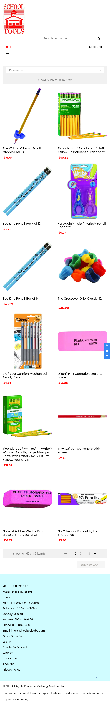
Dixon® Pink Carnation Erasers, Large (80, 376)
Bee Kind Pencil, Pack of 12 (22, 223)
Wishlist (8, 653)
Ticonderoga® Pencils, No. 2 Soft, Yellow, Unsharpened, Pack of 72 (81, 150)
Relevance (55, 69)
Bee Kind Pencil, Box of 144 (22, 298)
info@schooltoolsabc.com (28, 630)
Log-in (7, 642)
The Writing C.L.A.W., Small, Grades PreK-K (22, 150)
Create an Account (15, 647)
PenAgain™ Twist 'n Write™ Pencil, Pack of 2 (82, 225)
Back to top (91, 564)
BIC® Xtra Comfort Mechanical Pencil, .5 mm (25, 376)
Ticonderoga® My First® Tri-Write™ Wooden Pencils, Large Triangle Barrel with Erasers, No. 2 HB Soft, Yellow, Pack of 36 (27, 454)
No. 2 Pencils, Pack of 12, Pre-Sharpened (78, 533)
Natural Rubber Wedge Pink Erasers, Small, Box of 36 (23, 533)
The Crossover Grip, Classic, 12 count (80, 300)
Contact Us (10, 658)
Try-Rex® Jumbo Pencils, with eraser (79, 450)
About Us (8, 664)
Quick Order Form (14, 636)
